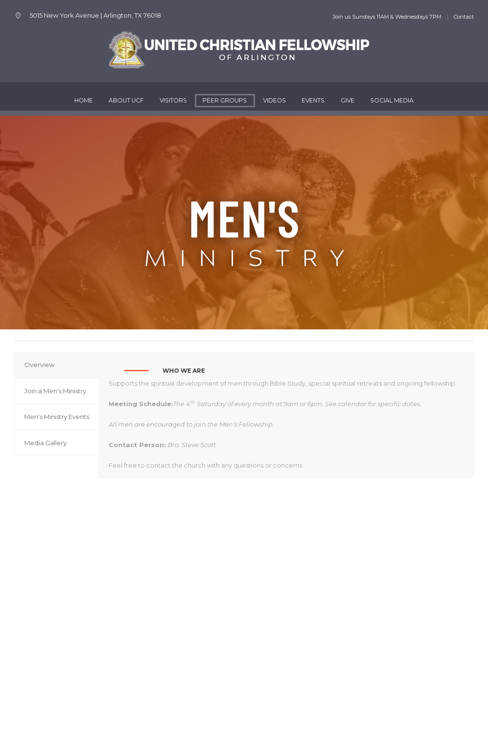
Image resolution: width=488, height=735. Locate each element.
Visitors (173, 100)
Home (83, 100)
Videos (274, 100)
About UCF (126, 100)
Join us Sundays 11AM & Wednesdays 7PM (386, 16)
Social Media (392, 100)
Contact (464, 16)
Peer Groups (225, 100)
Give (348, 100)
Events (313, 100)
